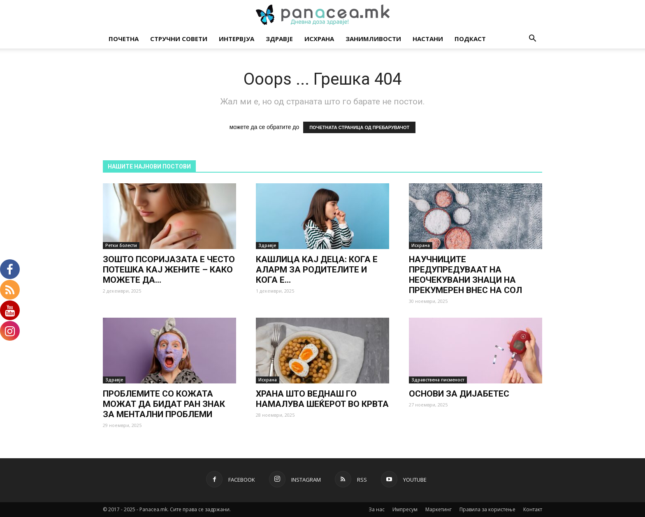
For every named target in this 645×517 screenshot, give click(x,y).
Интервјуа (236, 39)
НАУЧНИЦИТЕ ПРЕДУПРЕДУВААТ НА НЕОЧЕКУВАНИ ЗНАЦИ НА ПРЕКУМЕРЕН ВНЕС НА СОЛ (465, 274)
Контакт (532, 509)
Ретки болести (121, 245)
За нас (377, 509)
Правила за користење (487, 509)
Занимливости (373, 39)
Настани (428, 39)
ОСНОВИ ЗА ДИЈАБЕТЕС (459, 394)
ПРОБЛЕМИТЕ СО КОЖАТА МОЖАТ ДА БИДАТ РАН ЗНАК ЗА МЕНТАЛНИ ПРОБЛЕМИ (164, 404)
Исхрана (319, 39)
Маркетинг (438, 509)
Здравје (279, 39)
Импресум (405, 509)
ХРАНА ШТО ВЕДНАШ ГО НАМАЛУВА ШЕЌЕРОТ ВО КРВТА (322, 399)
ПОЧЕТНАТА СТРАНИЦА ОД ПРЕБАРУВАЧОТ (359, 127)
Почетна (124, 39)
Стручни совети (178, 39)
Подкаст (470, 39)
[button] (532, 39)
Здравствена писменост (437, 380)
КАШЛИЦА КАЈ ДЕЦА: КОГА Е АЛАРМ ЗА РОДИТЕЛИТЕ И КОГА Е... (317, 269)
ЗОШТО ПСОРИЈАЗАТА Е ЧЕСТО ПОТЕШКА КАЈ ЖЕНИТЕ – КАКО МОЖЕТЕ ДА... (169, 269)
